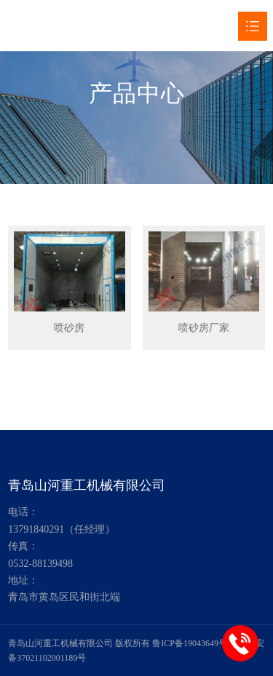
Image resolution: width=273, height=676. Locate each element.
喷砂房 (69, 327)
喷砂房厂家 (203, 327)
